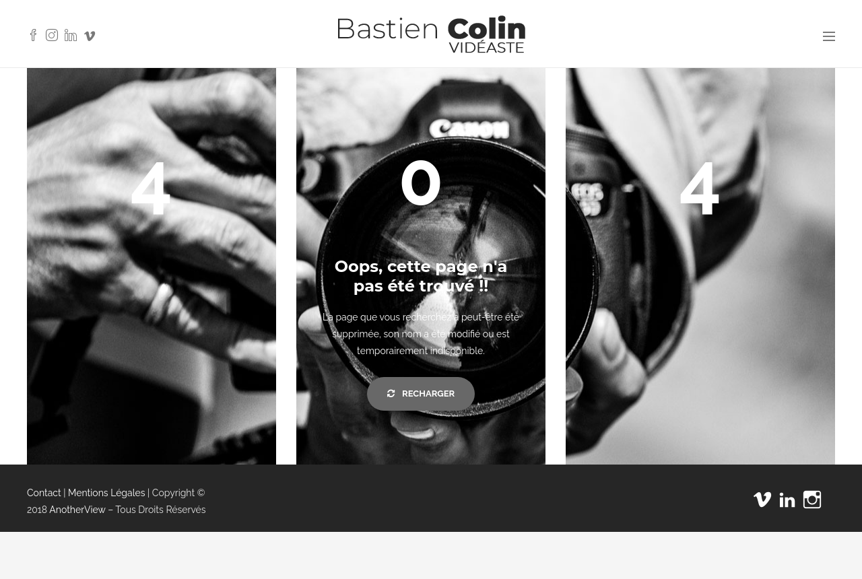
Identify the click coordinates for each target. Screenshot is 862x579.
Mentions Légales (106, 492)
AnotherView (77, 509)
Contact (44, 492)
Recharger (421, 393)
